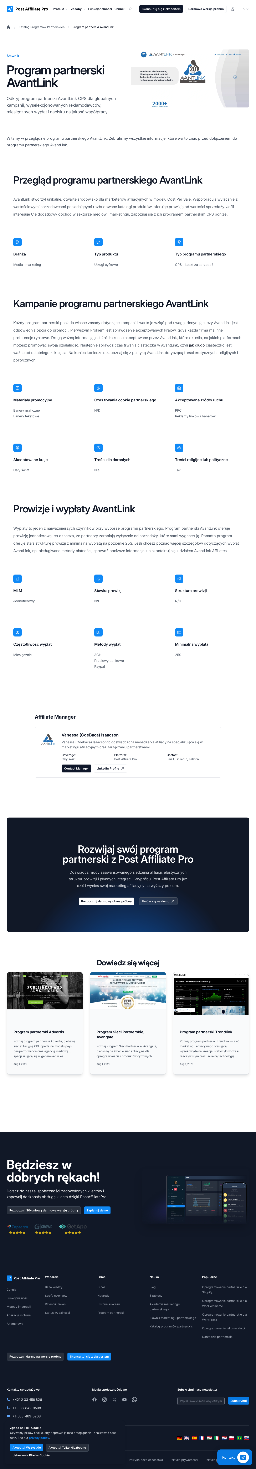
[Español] (194, 1438)
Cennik (11, 1289)
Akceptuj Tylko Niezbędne (67, 1447)
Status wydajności (57, 1312)
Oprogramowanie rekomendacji (223, 1328)
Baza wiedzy (53, 1287)
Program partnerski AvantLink (93, 27)
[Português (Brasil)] (239, 1438)
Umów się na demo (158, 901)
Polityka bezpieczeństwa (146, 1460)
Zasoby (78, 9)
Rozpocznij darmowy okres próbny (106, 901)
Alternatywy (15, 1323)
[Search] (133, 9)
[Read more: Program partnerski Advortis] (45, 1023)
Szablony (156, 1295)
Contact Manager (76, 768)
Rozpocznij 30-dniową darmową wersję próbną (43, 1210)
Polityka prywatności (184, 1460)
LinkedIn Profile (110, 768)
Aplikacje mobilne (19, 1315)
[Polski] (231, 1438)
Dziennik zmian (55, 1304)
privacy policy (39, 1437)
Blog (153, 1287)
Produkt (60, 9)
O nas (101, 1287)
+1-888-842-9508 (26, 1408)
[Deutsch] (179, 1438)
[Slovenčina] (246, 1438)
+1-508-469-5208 (26, 1416)
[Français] (201, 1438)
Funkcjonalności (17, 1298)
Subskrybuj (238, 1400)
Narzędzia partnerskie (217, 1336)
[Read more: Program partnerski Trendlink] (211, 1023)
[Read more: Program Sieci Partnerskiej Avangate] (128, 1023)
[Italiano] (216, 1438)
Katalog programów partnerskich (172, 1326)
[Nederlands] (224, 1438)
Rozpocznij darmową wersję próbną (35, 1356)
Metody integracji (19, 1306)
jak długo (197, 345)
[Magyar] (209, 1438)
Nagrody (103, 1295)
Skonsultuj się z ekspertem (161, 9)
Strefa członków (56, 1295)
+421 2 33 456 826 (27, 1399)
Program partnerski (110, 1312)
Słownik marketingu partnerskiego (173, 1318)
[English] (186, 1438)
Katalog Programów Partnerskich (42, 27)
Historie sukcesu (108, 1304)
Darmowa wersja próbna (206, 9)
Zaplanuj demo (97, 1210)
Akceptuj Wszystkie (26, 1447)
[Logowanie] (232, 9)
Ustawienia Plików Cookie (31, 1455)
